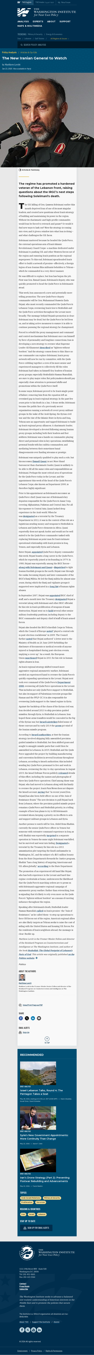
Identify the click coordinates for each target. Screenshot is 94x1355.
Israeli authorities (41, 734)
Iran (19, 38)
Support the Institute (41, 1322)
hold (50, 610)
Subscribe (23, 1289)
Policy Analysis (9, 52)
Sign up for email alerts (36, 1227)
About (51, 21)
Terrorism (40, 1202)
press (58, 725)
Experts (38, 21)
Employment (22, 1351)
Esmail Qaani (39, 461)
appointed (37, 552)
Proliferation (26, 1202)
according (43, 866)
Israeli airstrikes (48, 722)
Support (65, 21)
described (45, 347)
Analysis (23, 21)
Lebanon (28, 38)
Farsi (29, 69)
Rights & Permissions (54, 1351)
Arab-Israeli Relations (30, 1198)
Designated (62, 843)
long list (54, 586)
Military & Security (35, 34)
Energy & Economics (54, 34)
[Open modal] (33, 44)
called (40, 911)
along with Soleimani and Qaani (35, 567)
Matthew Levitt (12, 64)
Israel (31, 1214)
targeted (51, 835)
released (63, 773)
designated (29, 516)
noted (50, 631)
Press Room (24, 1286)
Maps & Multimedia (29, 26)
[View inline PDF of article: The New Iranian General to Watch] (47, 1005)
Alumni (56, 1322)
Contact (22, 1284)
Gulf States (40, 38)
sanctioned (31, 658)
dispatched (59, 567)
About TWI (24, 1322)
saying (41, 792)
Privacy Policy (36, 1351)
